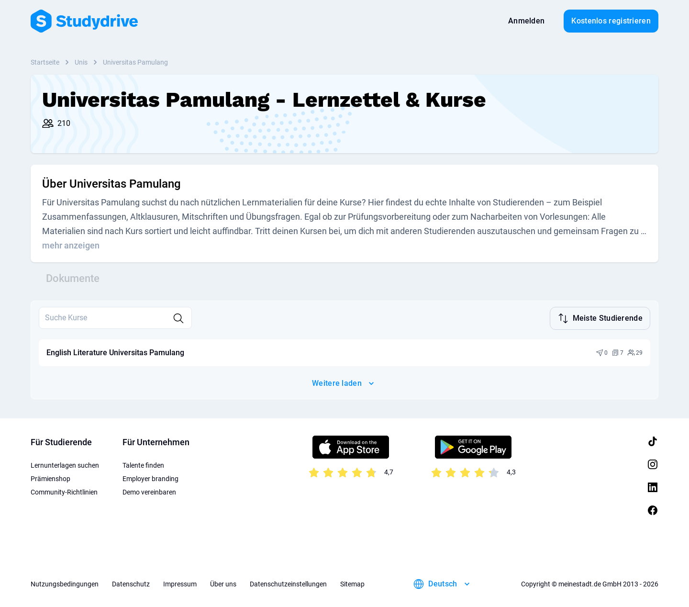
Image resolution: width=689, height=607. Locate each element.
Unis (81, 62)
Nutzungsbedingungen (65, 583)
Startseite (45, 62)
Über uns (223, 583)
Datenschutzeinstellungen (288, 583)
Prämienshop (50, 478)
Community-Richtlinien (64, 491)
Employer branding (150, 478)
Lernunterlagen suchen (65, 464)
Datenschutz (131, 583)
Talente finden (143, 464)
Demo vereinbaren (149, 491)
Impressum (180, 583)
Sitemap (352, 583)
